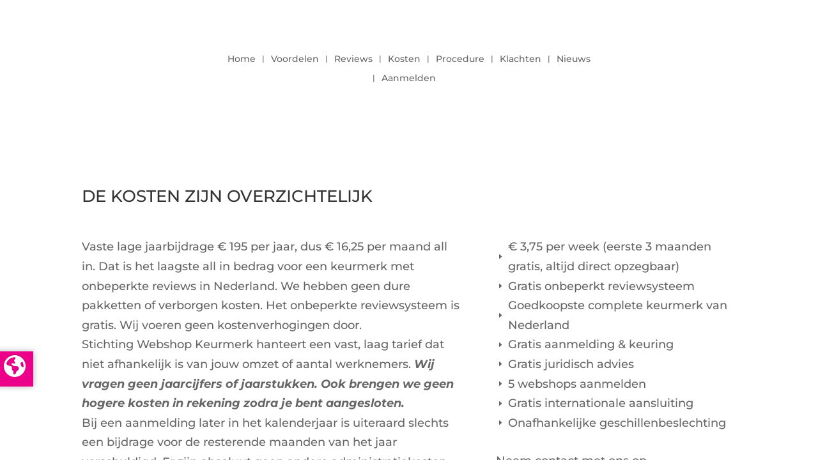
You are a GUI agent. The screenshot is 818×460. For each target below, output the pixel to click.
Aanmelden (409, 78)
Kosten (404, 59)
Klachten (520, 59)
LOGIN (701, 65)
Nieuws (573, 59)
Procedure (460, 59)
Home (242, 59)
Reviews (353, 59)
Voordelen (295, 59)
